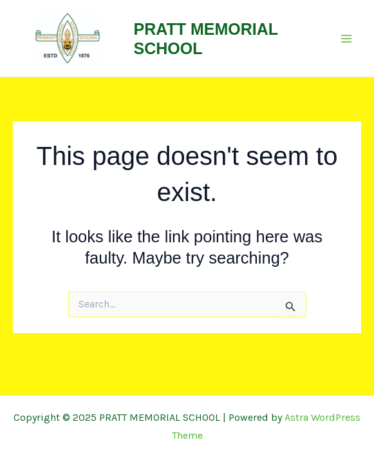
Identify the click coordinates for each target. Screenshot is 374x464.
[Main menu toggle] (347, 38)
